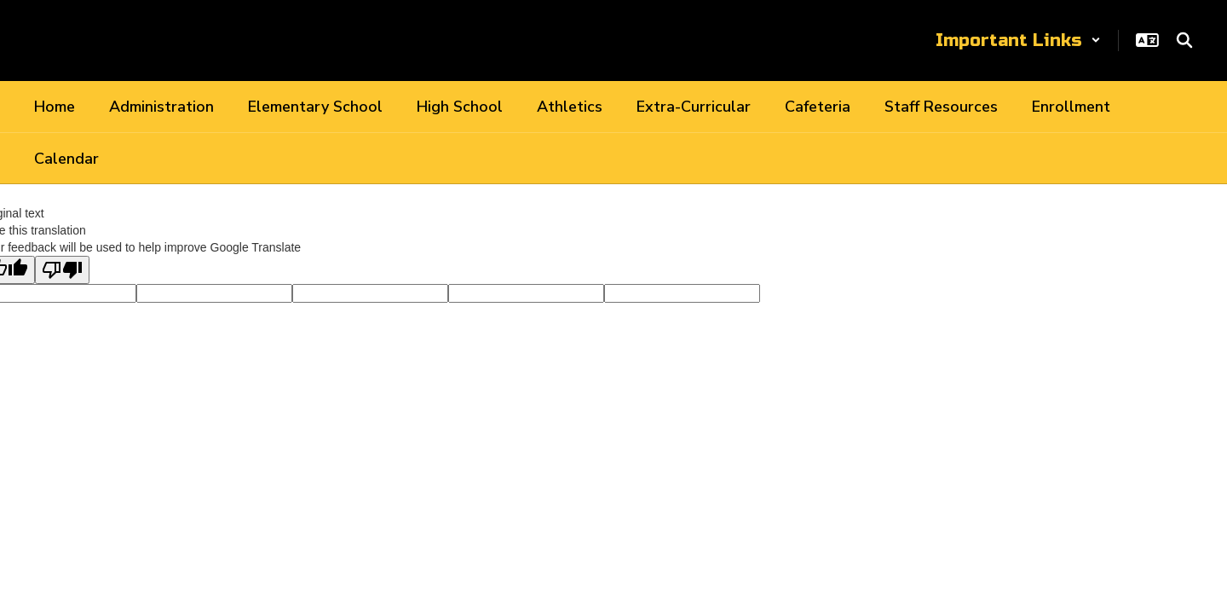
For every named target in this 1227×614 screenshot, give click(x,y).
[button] (1018, 40)
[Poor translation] (62, 270)
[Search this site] (1184, 40)
